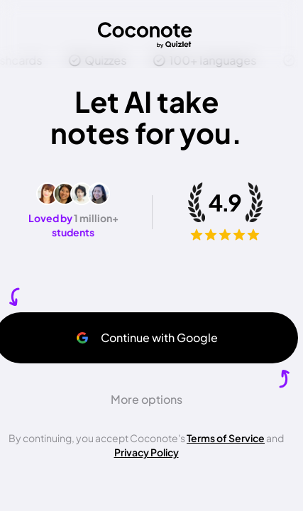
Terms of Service (226, 438)
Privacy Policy (146, 452)
